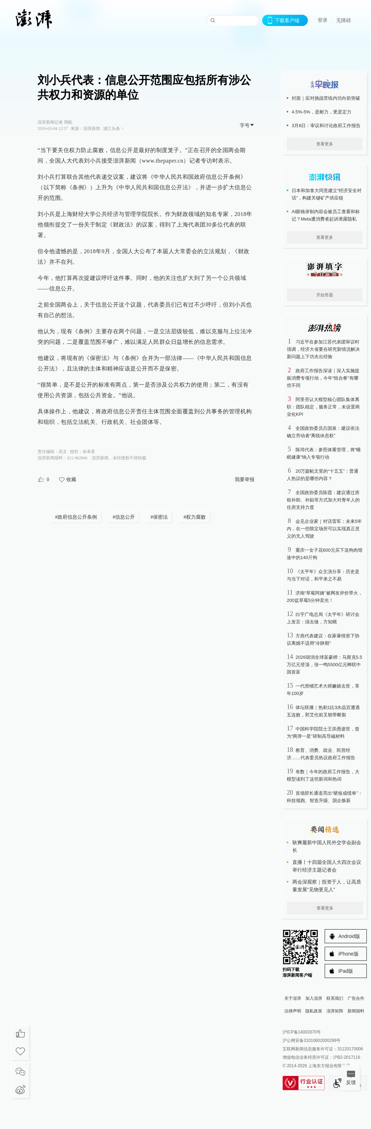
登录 (322, 20)
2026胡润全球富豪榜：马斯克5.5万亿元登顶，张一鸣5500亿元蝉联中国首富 (324, 665)
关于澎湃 (292, 998)
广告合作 (355, 998)
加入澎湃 (313, 998)
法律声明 (292, 1011)
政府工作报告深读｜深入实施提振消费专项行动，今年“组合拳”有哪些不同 (323, 378)
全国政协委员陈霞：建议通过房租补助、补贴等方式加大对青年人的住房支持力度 (323, 500)
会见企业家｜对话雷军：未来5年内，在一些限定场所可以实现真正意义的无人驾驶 (324, 529)
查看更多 (324, 144)
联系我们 (334, 998)
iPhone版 (348, 954)
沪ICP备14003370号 (302, 1032)
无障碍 (343, 20)
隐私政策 (313, 1011)
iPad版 (345, 971)
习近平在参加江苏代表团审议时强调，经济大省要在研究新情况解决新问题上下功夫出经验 (323, 349)
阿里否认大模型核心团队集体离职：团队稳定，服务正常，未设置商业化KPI (323, 407)
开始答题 (324, 295)
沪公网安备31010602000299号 (311, 1040)
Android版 (349, 936)
